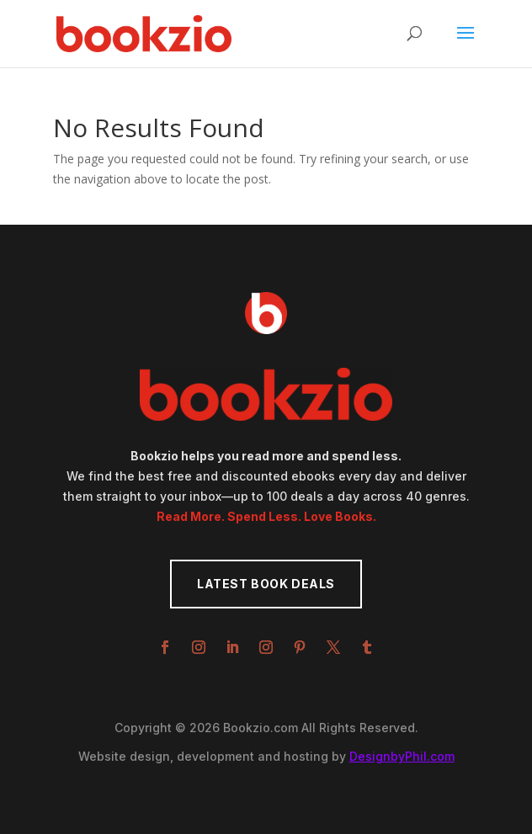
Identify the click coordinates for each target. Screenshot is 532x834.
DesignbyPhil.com (402, 756)
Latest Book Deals (266, 583)
